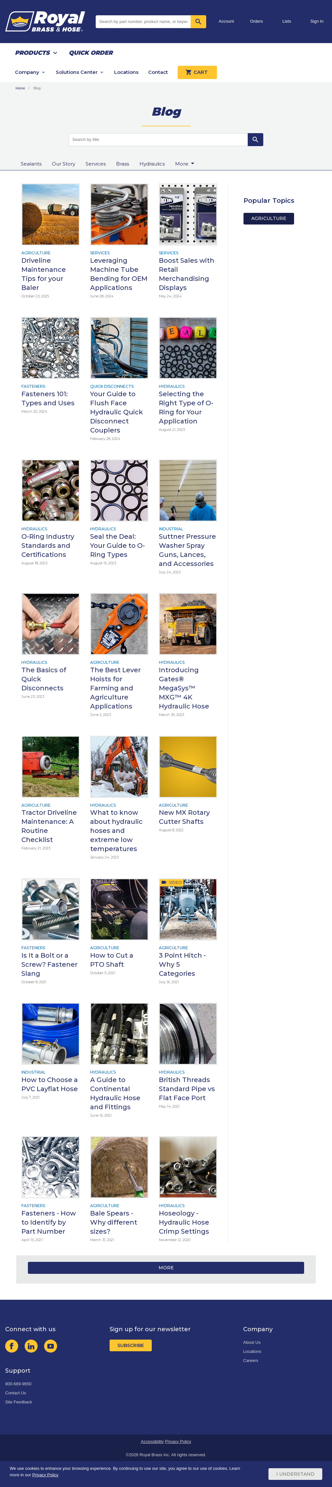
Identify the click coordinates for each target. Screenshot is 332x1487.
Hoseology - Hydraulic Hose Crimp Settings (184, 1222)
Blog (37, 88)
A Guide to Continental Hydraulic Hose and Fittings (115, 1093)
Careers (250, 1360)
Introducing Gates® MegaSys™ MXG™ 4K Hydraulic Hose (184, 688)
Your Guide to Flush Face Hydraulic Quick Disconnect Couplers (116, 412)
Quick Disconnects (112, 386)
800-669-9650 (18, 1383)
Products (32, 52)
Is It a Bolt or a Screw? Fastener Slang (49, 964)
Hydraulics (152, 164)
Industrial (171, 528)
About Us (251, 1342)
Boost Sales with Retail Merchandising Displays (186, 274)
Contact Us (15, 1392)
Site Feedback (18, 1402)
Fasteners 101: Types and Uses (48, 398)
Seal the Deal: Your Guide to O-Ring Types (117, 546)
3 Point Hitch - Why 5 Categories (182, 964)
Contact (158, 72)
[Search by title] (158, 139)
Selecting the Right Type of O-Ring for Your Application (186, 407)
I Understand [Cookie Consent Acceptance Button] (295, 1474)
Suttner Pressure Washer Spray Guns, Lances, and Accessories (187, 550)
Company (27, 72)
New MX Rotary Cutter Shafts (184, 817)
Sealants (31, 164)
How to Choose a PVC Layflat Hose (49, 1084)
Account (226, 21)
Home (20, 88)
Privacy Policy (178, 1441)
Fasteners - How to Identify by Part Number (48, 1222)
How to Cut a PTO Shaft (111, 959)
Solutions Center (77, 72)
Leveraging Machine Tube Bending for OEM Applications (119, 274)
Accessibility (152, 1441)
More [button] (182, 164)
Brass (122, 164)
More (166, 1268)
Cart (197, 72)
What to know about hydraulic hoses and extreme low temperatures (116, 831)
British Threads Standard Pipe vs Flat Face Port (187, 1089)
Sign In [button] (316, 21)
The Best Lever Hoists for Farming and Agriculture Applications (115, 688)
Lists (286, 21)
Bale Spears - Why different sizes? (113, 1222)
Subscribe (130, 1345)
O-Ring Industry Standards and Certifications (47, 546)
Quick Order (91, 52)
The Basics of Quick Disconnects (43, 679)
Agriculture (36, 252)
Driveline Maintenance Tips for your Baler (43, 274)
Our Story (63, 164)
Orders (256, 21)
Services (96, 164)
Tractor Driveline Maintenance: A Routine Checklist (49, 826)
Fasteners (33, 386)
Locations (126, 72)
